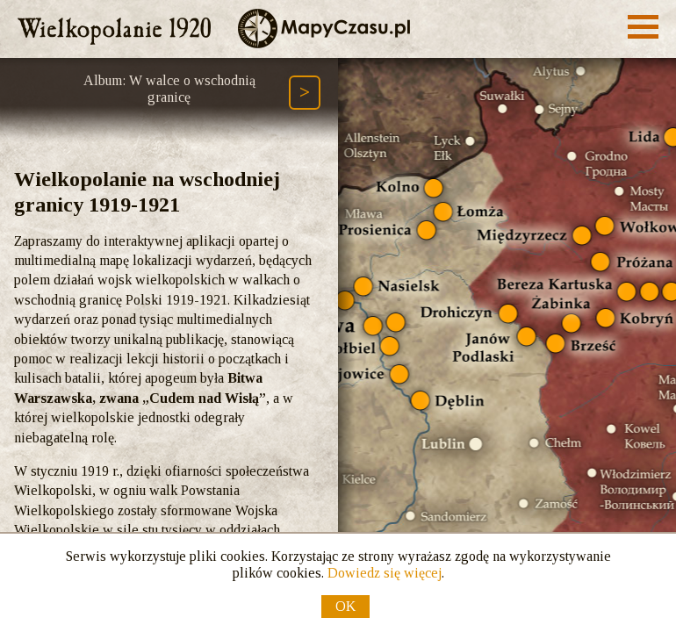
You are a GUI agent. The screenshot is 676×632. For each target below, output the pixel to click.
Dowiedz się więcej (384, 572)
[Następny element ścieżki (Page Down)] (304, 92)
